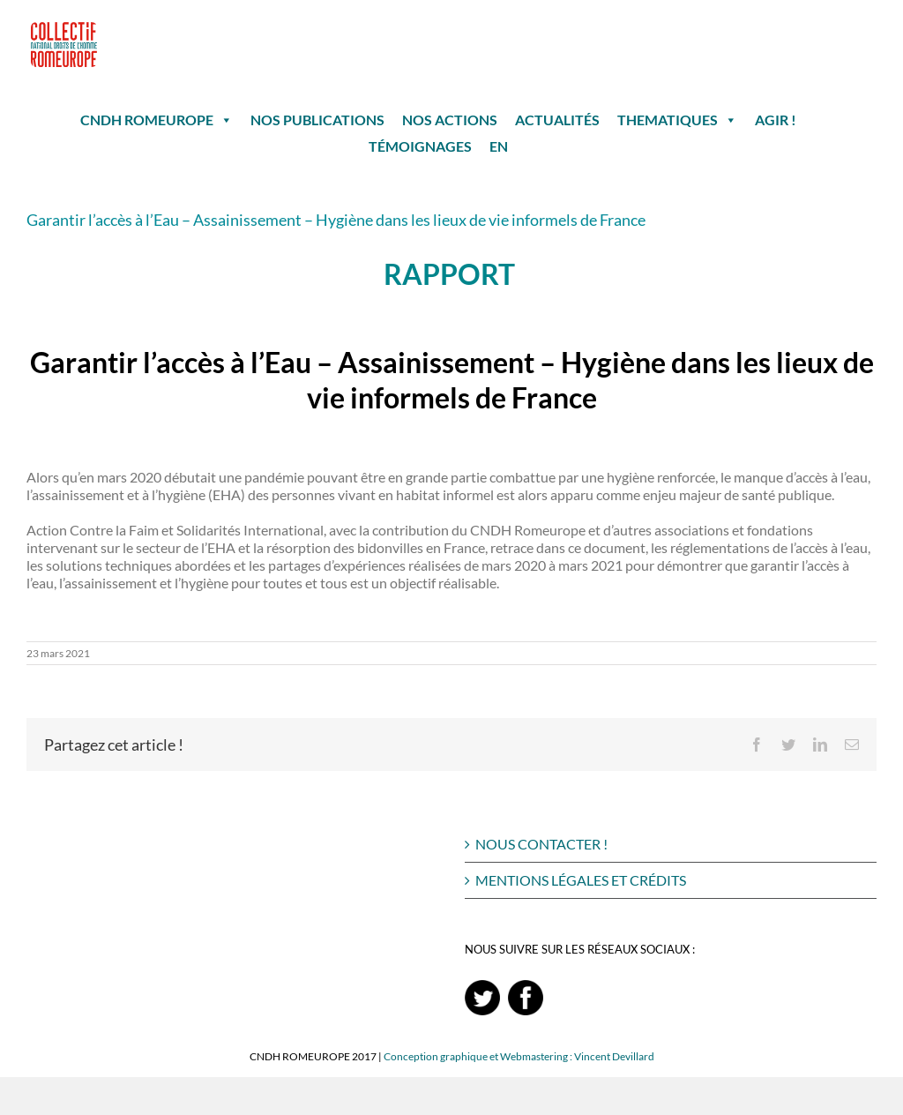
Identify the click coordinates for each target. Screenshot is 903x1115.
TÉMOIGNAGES (420, 146)
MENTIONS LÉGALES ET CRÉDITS (580, 880)
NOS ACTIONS (449, 119)
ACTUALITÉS (557, 119)
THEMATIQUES (677, 120)
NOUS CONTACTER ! (541, 843)
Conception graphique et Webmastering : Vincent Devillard (519, 1056)
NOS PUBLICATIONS (317, 119)
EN (498, 146)
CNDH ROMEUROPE (156, 120)
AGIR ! (775, 119)
